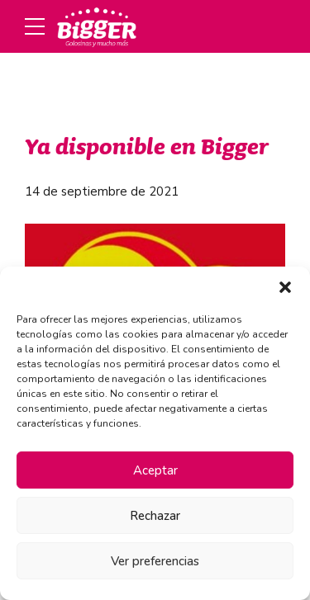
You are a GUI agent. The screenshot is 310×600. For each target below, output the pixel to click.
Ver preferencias (155, 561)
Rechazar (155, 516)
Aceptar (155, 470)
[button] (285, 287)
